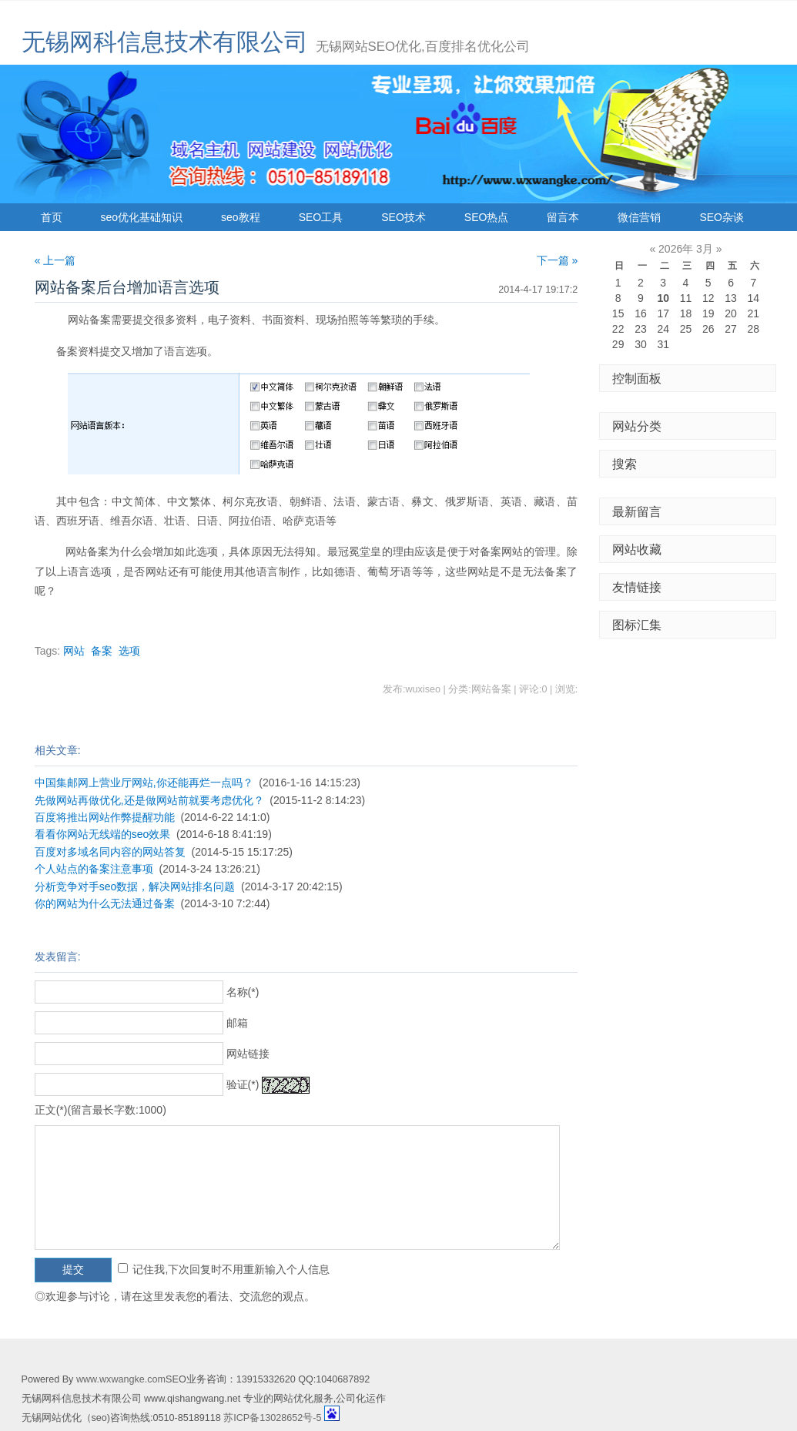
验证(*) (243, 1084)
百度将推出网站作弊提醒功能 (105, 817)
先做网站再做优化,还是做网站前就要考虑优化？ (149, 800)
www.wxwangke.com (121, 1379)
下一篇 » (557, 260)
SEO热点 (486, 217)
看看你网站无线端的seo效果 (103, 834)
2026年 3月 (685, 249)
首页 (51, 217)
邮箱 (237, 1023)
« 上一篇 (55, 260)
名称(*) (243, 992)
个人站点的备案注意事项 (94, 869)
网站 (74, 651)
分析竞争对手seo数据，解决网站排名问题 (135, 886)
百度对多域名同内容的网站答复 (110, 852)
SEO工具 (321, 217)
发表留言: (58, 956)
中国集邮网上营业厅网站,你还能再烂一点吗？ (144, 782)
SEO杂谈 (721, 217)
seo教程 (240, 217)
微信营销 (639, 217)
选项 (129, 651)
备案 (101, 651)
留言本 (563, 217)
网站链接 (248, 1053)
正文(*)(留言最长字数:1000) (100, 1110)
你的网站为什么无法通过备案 (105, 903)
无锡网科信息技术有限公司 (165, 41)
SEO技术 (403, 217)
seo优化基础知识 (142, 217)
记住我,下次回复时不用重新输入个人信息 (231, 1269)
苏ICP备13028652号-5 (272, 1418)
